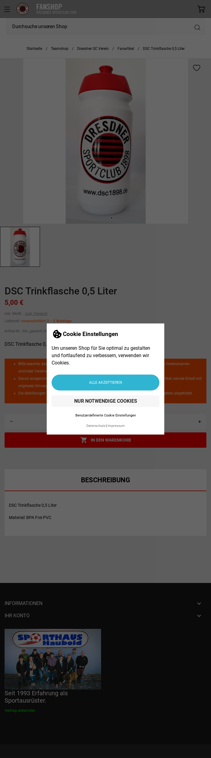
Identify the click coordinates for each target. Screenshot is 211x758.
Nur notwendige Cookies (105, 401)
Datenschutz (95, 426)
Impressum (116, 426)
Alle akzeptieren (105, 382)
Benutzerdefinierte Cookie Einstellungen (105, 415)
